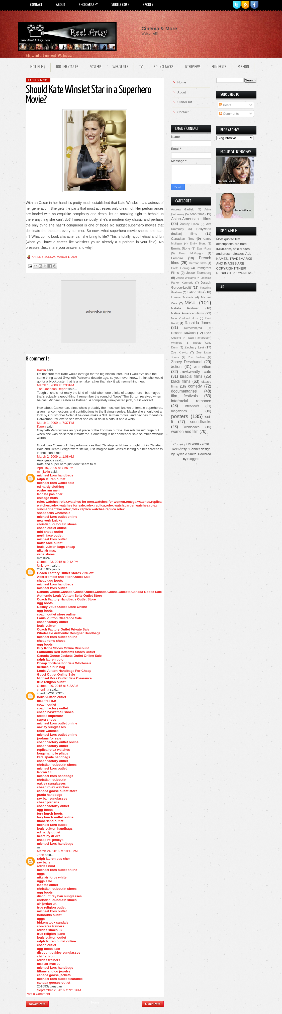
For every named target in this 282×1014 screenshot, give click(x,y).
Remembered (193, 327)
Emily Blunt (198, 243)
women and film (185, 431)
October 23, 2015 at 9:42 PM (57, 562)
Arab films (197, 214)
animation (202, 366)
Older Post (152, 1004)
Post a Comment (38, 994)
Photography (88, 5)
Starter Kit (184, 102)
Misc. (44, 80)
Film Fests (219, 67)
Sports (148, 5)
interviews (191, 406)
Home (95, 1002)
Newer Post (37, 1004)
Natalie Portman (185, 308)
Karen (41, 426)
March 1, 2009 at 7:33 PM (55, 385)
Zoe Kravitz (179, 352)
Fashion (243, 67)
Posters (95, 67)
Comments (229, 113)
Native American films (187, 313)
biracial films (191, 376)
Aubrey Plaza (189, 223)
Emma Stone (180, 248)
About (60, 5)
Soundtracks (163, 67)
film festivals (184, 396)
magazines (179, 411)
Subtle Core (120, 5)
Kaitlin (41, 370)
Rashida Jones (198, 323)
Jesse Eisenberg (198, 273)
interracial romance (191, 401)
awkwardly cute (196, 371)
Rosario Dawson (183, 333)
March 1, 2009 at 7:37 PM (55, 423)
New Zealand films (184, 318)
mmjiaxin (43, 471)
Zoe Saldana (196, 357)
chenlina (43, 689)
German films (198, 263)
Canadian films (183, 238)
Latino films (195, 292)
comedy (195, 386)
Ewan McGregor (191, 253)
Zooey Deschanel (187, 362)
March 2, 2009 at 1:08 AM (55, 456)
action (176, 366)
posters (179, 416)
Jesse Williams (186, 277)
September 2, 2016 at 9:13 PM (59, 990)
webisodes (191, 427)
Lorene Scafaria (182, 297)
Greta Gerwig (180, 268)
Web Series (120, 67)
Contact (36, 5)
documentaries (184, 391)
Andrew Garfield (183, 209)
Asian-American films (191, 219)
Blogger (192, 459)
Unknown (44, 565)
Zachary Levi (194, 347)
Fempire (177, 258)
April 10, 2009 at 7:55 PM (55, 468)
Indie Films (37, 67)
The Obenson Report (52, 389)
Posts (225, 105)
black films (181, 381)
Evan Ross (204, 248)
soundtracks (200, 422)
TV (141, 67)
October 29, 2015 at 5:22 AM (57, 686)
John (40, 855)
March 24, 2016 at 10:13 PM (57, 851)
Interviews (192, 67)
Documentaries (67, 67)
